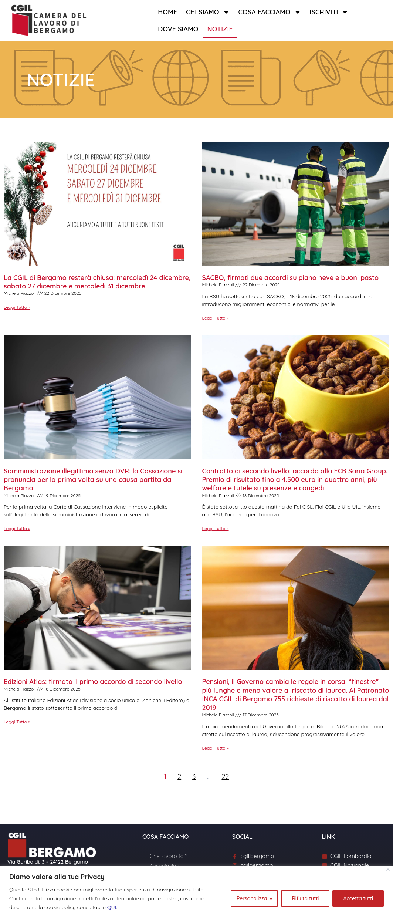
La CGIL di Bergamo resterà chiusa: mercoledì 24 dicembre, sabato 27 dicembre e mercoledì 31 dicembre (97, 281)
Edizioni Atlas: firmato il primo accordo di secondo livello (93, 681)
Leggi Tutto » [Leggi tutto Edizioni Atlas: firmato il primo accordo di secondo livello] (17, 722)
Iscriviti (329, 12)
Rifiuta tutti (305, 898)
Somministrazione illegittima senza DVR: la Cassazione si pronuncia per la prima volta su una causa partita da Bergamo (93, 480)
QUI (111, 907)
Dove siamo (178, 29)
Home (167, 12)
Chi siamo (208, 12)
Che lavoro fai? (168, 856)
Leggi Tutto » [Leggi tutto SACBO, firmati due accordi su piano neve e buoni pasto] (215, 318)
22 (225, 776)
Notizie (220, 29)
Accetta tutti (358, 898)
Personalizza (252, 898)
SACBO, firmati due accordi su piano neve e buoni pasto (290, 277)
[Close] (388, 869)
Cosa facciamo (269, 12)
